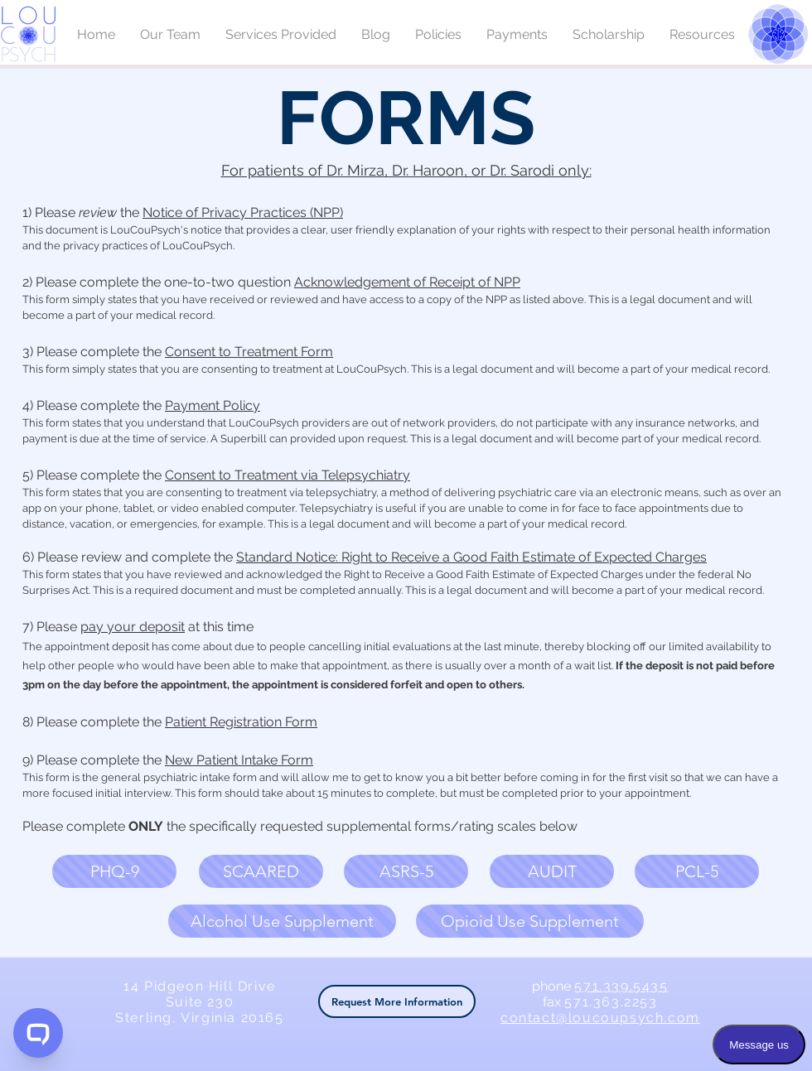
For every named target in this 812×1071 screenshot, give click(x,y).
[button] (114, 871)
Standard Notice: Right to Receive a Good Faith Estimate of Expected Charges (471, 557)
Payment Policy (212, 405)
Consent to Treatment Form (249, 351)
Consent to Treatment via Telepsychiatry (287, 475)
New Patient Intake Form (239, 760)
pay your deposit (132, 626)
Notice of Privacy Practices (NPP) (243, 212)
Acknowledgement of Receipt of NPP (407, 282)
